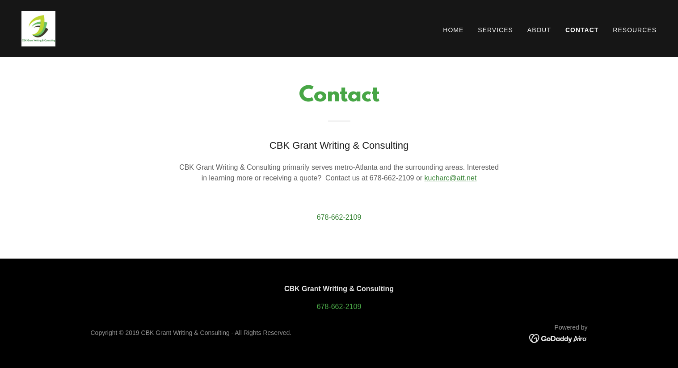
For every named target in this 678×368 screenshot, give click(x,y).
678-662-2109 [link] (339, 217)
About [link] (539, 29)
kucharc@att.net (451, 178)
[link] (38, 28)
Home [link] (453, 29)
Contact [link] (581, 29)
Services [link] (495, 29)
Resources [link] (635, 29)
